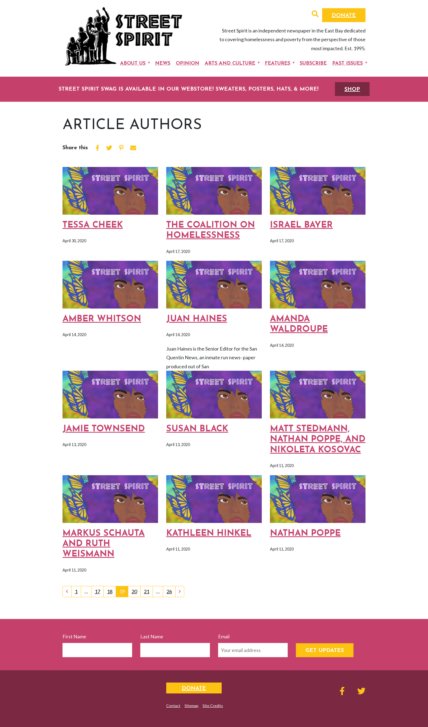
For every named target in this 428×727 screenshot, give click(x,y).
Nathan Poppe (305, 533)
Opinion (187, 63)
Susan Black (197, 429)
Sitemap (191, 705)
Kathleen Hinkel (208, 533)
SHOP (352, 89)
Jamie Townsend (104, 429)
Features (277, 63)
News (162, 63)
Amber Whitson (102, 319)
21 (146, 591)
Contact (173, 705)
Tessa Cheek (93, 225)
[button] (315, 14)
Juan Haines (196, 319)
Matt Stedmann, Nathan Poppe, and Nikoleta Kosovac (317, 439)
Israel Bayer (301, 225)
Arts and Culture (230, 63)
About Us (132, 63)
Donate (344, 15)
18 (109, 591)
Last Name (151, 636)
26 (169, 591)
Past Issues (347, 63)
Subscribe (313, 63)
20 (134, 591)
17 (97, 591)
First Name (74, 636)
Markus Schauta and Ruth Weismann (104, 544)
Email (224, 636)
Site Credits (213, 705)
